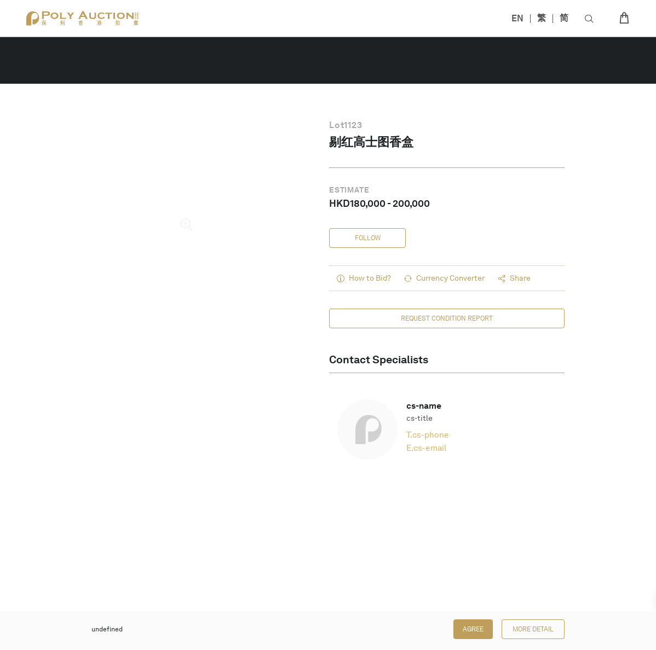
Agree (473, 629)
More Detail (533, 629)
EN (517, 18)
